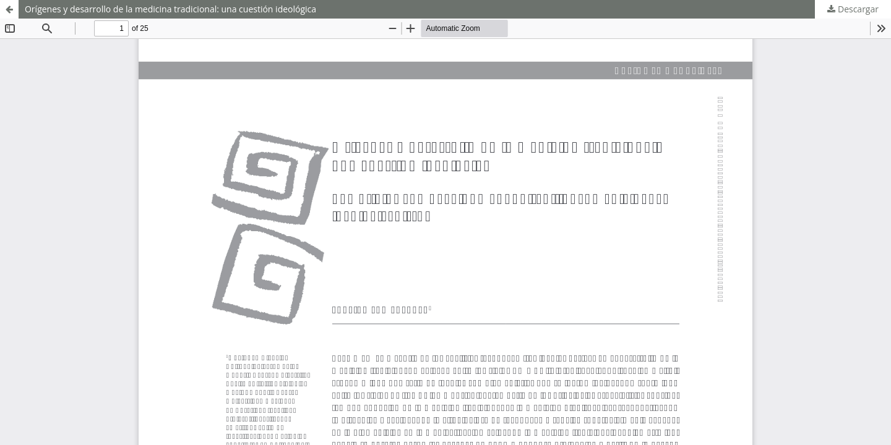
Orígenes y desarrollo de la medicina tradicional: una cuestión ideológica (170, 9)
